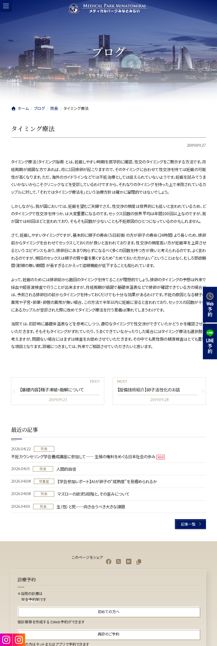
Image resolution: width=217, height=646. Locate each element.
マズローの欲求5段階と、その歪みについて (93, 494)
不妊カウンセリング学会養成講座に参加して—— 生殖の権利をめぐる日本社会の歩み (83, 456)
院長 (44, 449)
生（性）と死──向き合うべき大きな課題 (91, 506)
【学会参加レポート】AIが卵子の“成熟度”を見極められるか (107, 481)
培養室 (44, 481)
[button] (190, 524)
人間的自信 (66, 469)
